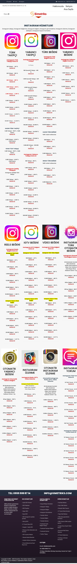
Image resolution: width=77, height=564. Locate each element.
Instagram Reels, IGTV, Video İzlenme (30, 378)
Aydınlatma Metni (22, 560)
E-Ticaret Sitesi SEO (27, 524)
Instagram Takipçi (44, 507)
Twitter (15, 1)
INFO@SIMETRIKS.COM (58, 493)
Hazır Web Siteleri (62, 505)
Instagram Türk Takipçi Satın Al (12, 60)
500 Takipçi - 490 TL (12, 80)
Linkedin (9, 4)
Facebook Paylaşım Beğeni (46, 528)
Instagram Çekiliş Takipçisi (12, 169)
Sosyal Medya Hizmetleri (46, 504)
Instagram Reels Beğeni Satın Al (12, 250)
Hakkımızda (58, 6)
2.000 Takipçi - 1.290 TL (12, 93)
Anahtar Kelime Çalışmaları (29, 540)
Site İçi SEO (25, 521)
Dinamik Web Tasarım (63, 508)
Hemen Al (12, 68)
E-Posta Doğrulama (63, 535)
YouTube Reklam (62, 502)
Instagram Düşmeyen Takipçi (31, 60)
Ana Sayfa (68, 9)
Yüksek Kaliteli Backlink (28, 537)
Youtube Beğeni (44, 518)
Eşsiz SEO (25, 514)
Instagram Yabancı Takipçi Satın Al (31, 155)
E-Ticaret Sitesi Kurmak (64, 511)
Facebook (9, 1)
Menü (6, 14)
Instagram (21, 1)
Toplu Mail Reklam (62, 514)
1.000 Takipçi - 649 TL (12, 87)
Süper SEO (25, 511)
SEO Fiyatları (25, 508)
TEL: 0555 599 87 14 (19, 493)
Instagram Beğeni (44, 509)
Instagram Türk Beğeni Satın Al (49, 57)
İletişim (69, 6)
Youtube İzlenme (44, 521)
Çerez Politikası (12, 560)
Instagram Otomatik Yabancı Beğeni (9, 380)
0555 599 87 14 (71, 1)
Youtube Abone (44, 515)
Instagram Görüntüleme (46, 512)
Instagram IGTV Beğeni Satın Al (31, 248)
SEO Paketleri (26, 505)
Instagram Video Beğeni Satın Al (50, 248)
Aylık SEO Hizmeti (27, 502)
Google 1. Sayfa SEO (27, 527)
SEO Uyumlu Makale (27, 534)
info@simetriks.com (61, 1)
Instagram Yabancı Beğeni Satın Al (68, 60)
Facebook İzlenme (44, 531)
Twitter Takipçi (44, 534)
